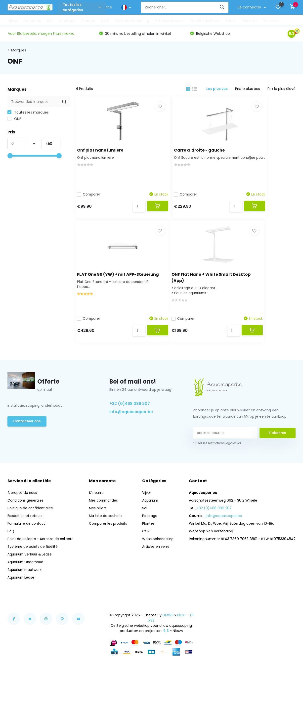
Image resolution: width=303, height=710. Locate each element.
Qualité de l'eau (204, 20)
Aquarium (32, 20)
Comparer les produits (108, 535)
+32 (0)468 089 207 (129, 415)
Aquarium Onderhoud (26, 573)
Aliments (249, 20)
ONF (14, 120)
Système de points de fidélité (32, 558)
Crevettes (272, 20)
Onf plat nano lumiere (104, 151)
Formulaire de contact (26, 535)
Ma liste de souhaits (106, 527)
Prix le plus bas (247, 90)
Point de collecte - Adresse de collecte (41, 550)
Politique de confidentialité (30, 519)
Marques (18, 51)
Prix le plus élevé (281, 90)
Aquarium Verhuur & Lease (30, 565)
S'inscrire (96, 504)
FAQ (10, 542)
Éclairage (67, 20)
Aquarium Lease (21, 589)
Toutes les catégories (82, 7)
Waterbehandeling (132, 20)
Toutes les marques (28, 114)
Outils (230, 20)
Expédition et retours (25, 527)
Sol (50, 20)
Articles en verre (169, 20)
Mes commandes (104, 512)
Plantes (88, 20)
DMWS (168, 626)
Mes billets (98, 519)
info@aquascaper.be (131, 423)
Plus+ (181, 626)
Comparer (92, 195)
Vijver (12, 20)
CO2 (105, 20)
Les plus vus (217, 90)
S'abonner (277, 444)
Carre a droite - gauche (181, 151)
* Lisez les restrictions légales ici (217, 455)
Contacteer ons (27, 433)
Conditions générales (25, 512)
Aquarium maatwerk (25, 581)
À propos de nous (22, 504)
